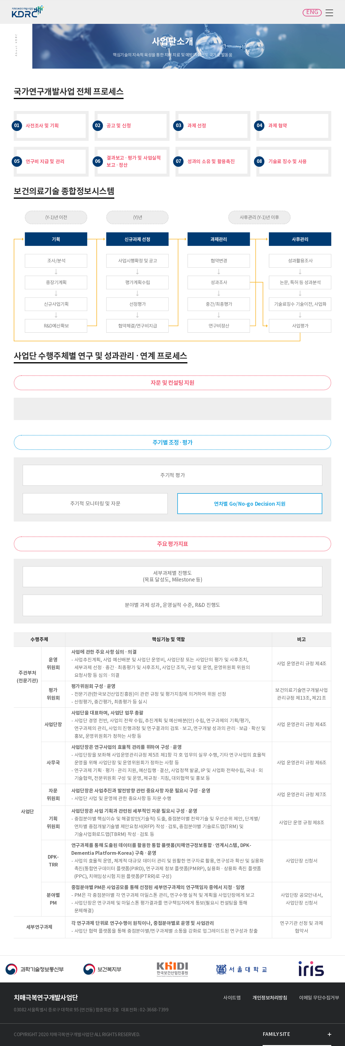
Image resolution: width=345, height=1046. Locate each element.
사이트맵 (232, 998)
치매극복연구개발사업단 (28, 11)
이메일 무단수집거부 (319, 998)
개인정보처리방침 (269, 998)
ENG (312, 12)
